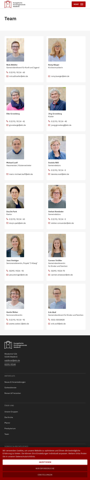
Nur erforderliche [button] (45, 468)
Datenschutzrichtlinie (25, 456)
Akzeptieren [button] (45, 462)
